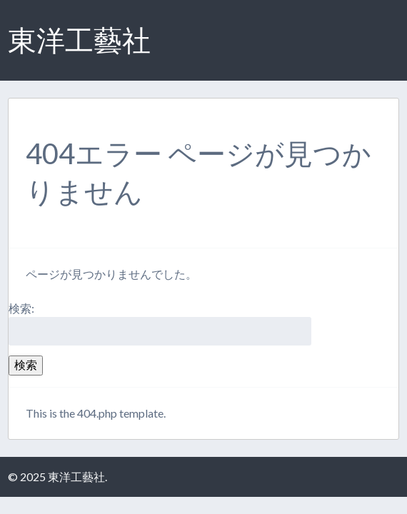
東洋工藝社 (79, 40)
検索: (21, 308)
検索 (25, 364)
